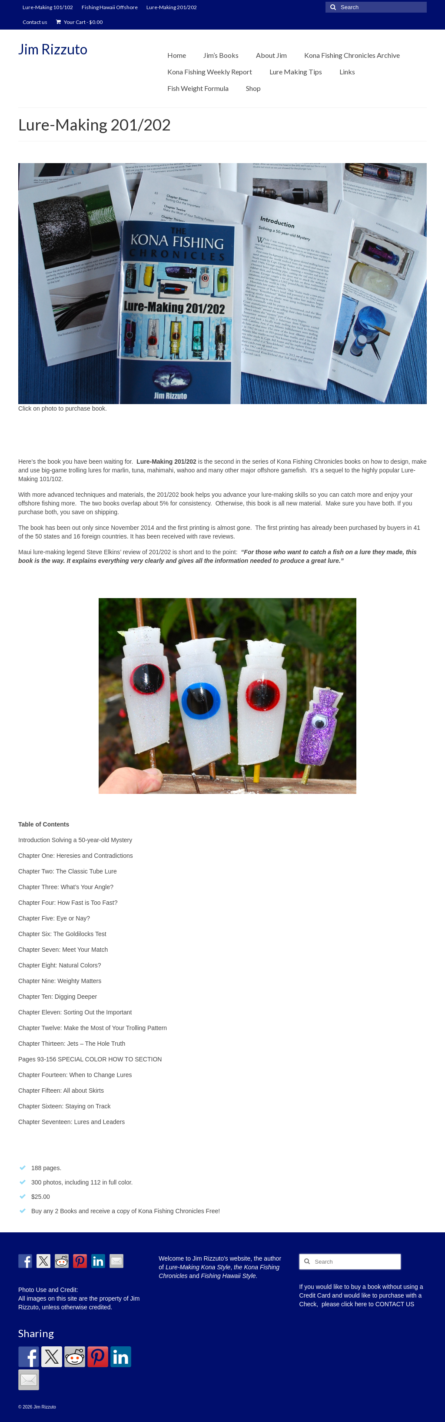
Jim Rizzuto (52, 48)
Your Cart (79, 22)
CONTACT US (395, 1304)
